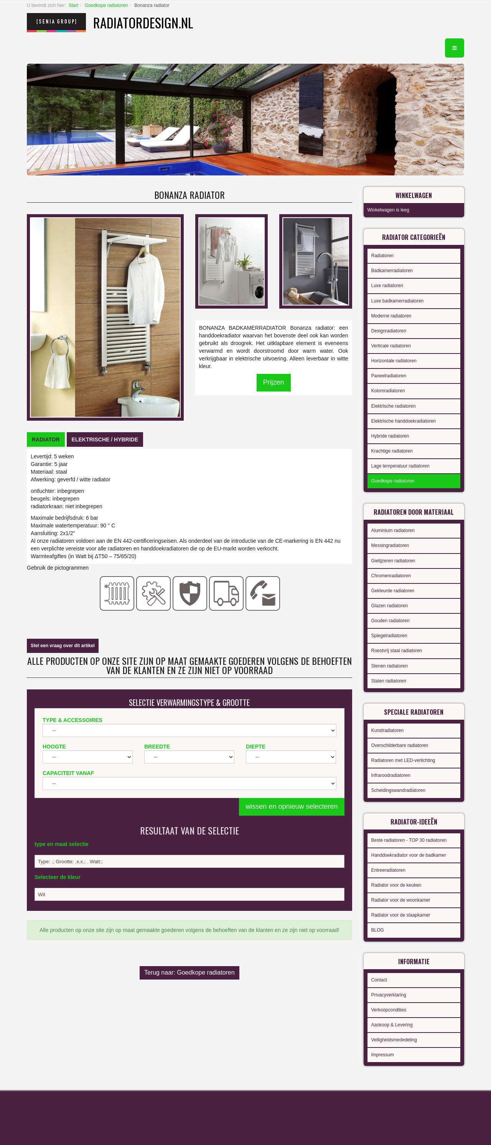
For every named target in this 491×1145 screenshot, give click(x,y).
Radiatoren (382, 255)
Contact (379, 980)
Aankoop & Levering (392, 1025)
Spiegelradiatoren (389, 635)
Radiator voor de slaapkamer (400, 915)
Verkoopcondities (388, 1010)
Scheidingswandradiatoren (398, 790)
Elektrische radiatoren (393, 406)
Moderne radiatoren (391, 316)
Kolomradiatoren (388, 390)
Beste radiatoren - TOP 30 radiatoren (409, 840)
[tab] (46, 439)
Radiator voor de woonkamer (400, 900)
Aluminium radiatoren (393, 530)
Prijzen (273, 382)
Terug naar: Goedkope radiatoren (189, 972)
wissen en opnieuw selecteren (292, 806)
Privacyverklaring (388, 995)
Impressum (382, 1054)
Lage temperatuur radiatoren (400, 466)
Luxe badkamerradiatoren (397, 301)
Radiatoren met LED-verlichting (403, 760)
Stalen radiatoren (388, 681)
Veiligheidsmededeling (394, 1040)
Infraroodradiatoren (390, 775)
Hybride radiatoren (390, 436)
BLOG (377, 930)
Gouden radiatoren (390, 620)
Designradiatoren (388, 331)
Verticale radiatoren (391, 346)
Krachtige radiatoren (392, 451)
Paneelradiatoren (388, 375)
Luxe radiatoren (387, 285)
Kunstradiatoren (387, 730)
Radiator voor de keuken (396, 885)
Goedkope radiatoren (106, 5)
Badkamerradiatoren (392, 270)
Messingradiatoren (390, 545)
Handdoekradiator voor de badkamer (408, 855)
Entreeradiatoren (388, 870)
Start (73, 5)
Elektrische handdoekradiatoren (403, 421)
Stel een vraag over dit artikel (63, 645)
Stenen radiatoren (389, 666)
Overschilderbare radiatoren (399, 745)
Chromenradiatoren (391, 575)
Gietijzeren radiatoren (393, 560)
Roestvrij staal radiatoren (396, 650)
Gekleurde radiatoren (393, 590)
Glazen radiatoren (389, 605)
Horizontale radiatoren (394, 360)
